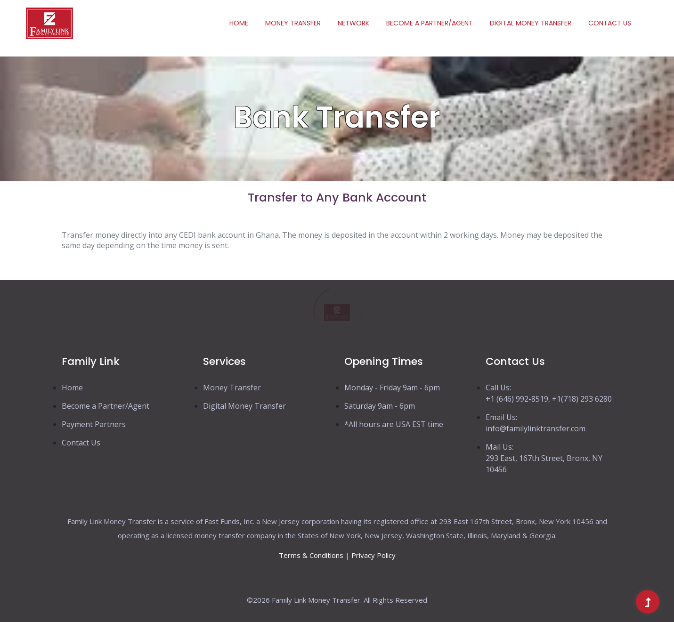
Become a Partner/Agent (429, 23)
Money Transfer (293, 23)
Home (238, 23)
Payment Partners (94, 424)
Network (353, 23)
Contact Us (609, 23)
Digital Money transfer (530, 23)
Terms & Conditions (311, 555)
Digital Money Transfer (244, 406)
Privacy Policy (373, 555)
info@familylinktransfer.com (535, 428)
